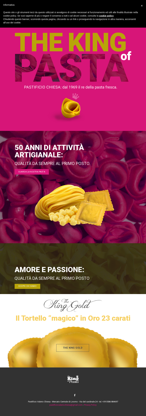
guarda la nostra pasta (31, 172)
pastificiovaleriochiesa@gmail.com (65, 405)
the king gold (73, 347)
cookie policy (106, 15)
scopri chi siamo (27, 286)
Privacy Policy (90, 405)
